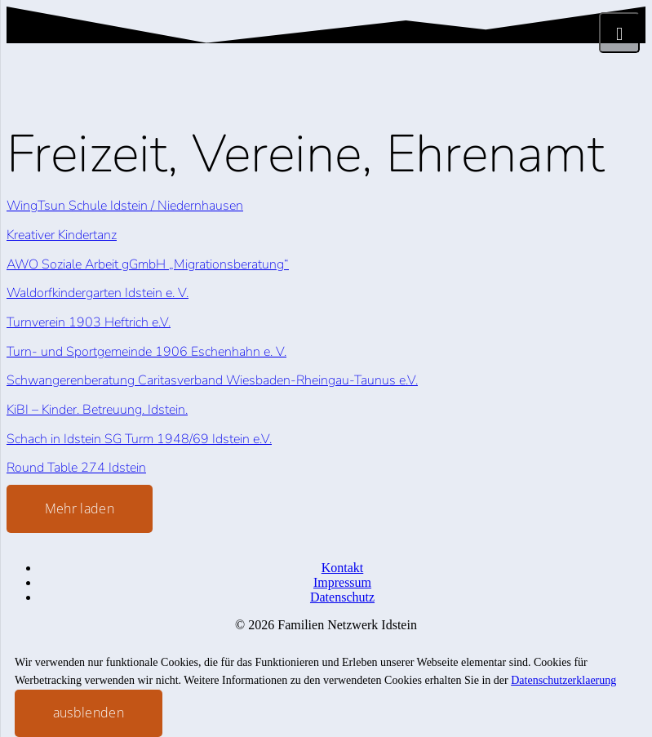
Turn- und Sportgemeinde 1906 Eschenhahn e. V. (146, 352)
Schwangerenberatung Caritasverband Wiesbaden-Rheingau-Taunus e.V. (212, 380)
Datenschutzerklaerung (563, 680)
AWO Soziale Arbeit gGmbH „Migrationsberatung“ (148, 264)
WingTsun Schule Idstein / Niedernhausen (125, 206)
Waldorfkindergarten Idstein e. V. (98, 293)
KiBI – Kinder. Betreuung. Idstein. (97, 410)
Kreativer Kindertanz (62, 235)
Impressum (342, 582)
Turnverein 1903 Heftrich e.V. (89, 322)
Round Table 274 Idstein (76, 468)
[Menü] (619, 32)
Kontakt (343, 568)
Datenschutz (342, 597)
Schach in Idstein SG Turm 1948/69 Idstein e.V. (139, 439)
